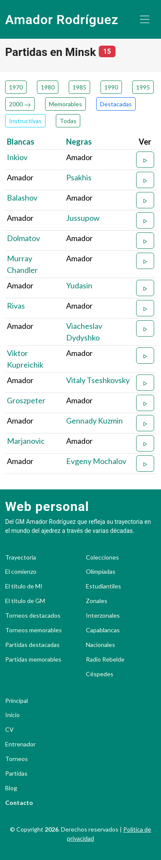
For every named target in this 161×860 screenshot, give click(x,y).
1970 (16, 87)
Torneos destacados (33, 616)
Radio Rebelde (105, 659)
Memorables (65, 104)
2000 (20, 104)
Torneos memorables (33, 630)
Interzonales (103, 616)
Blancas (20, 141)
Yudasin (79, 285)
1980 (48, 87)
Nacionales (100, 645)
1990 (111, 87)
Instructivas (25, 120)
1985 (79, 87)
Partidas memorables (33, 659)
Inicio (12, 715)
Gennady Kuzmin (94, 420)
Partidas (16, 773)
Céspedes (99, 674)
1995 (143, 87)
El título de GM (25, 601)
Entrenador (20, 744)
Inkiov (17, 157)
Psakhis (78, 177)
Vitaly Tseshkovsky (98, 380)
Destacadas (116, 104)
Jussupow (83, 218)
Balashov (22, 197)
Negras (79, 141)
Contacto (19, 803)
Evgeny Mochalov (96, 461)
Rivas (16, 305)
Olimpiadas (100, 572)
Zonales (96, 601)
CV (9, 730)
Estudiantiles (103, 586)
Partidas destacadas (32, 645)
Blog (11, 788)
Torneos (16, 759)
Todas (68, 120)
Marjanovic (26, 440)
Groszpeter (26, 400)
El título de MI (24, 586)
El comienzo (20, 572)
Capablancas (103, 630)
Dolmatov (23, 238)
